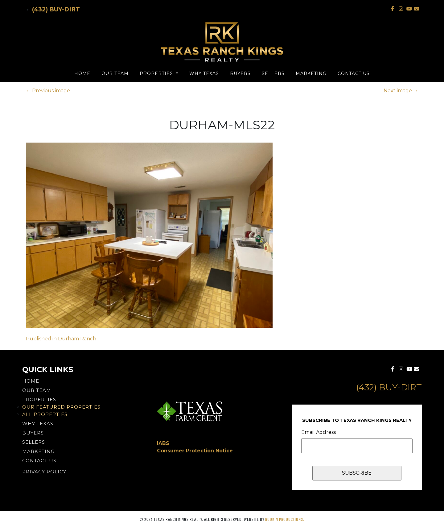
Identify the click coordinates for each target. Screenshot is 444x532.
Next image (401, 91)
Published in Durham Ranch (61, 339)
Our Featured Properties (61, 407)
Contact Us (354, 73)
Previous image (48, 91)
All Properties (45, 414)
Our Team (115, 73)
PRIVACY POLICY (44, 472)
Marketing (311, 73)
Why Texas (204, 73)
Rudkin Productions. (284, 519)
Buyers (240, 73)
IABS (163, 443)
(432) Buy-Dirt (56, 9)
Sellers (273, 73)
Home (82, 73)
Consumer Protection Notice (195, 451)
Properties (157, 73)
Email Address (318, 432)
